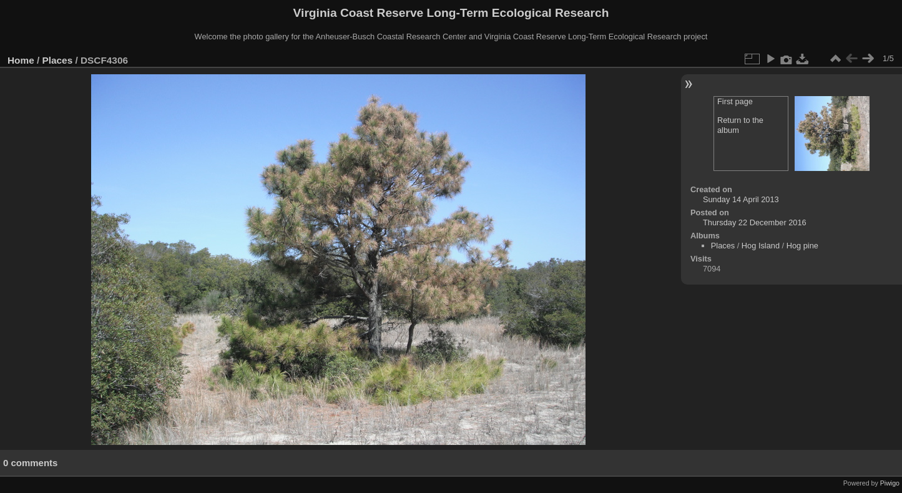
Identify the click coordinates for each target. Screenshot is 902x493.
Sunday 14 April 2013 (741, 199)
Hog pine (802, 245)
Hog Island (761, 245)
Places (57, 60)
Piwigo (890, 483)
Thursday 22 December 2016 (754, 222)
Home (20, 60)
